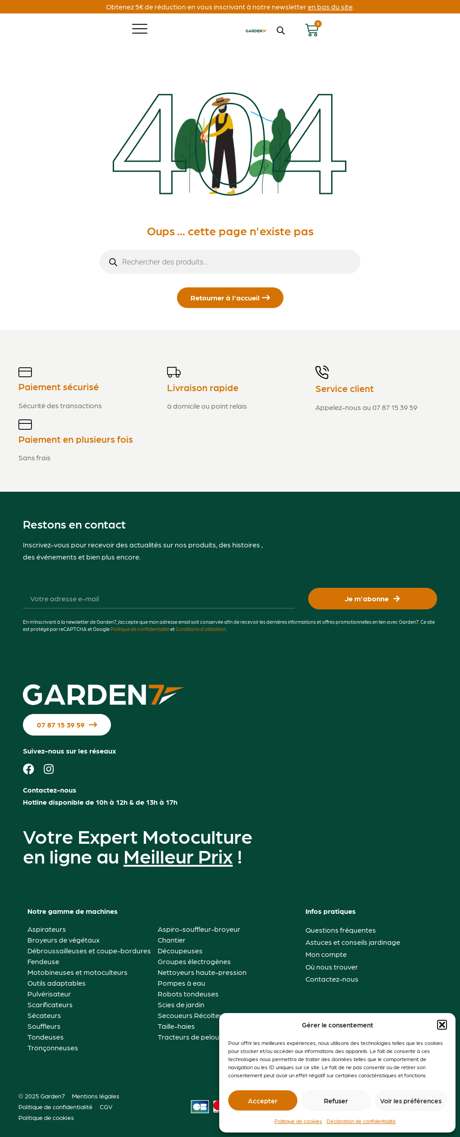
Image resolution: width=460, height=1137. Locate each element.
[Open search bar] (280, 30)
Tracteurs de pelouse (192, 1036)
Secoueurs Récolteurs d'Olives (207, 1015)
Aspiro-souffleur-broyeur (199, 929)
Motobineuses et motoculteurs (77, 972)
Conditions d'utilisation (201, 629)
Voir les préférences (411, 1101)
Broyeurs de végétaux (63, 939)
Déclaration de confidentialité (361, 1121)
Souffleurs (44, 1026)
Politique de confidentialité (140, 629)
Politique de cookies (298, 1121)
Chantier (172, 939)
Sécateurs (44, 1015)
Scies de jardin (181, 1004)
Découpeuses (180, 950)
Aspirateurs (46, 929)
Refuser (336, 1101)
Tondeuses (45, 1036)
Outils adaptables (56, 982)
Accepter (263, 1101)
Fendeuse (43, 961)
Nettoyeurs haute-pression (202, 972)
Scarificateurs (50, 1004)
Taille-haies (176, 1026)
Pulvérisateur (49, 993)
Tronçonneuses (52, 1047)
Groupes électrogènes (194, 961)
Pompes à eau (181, 982)
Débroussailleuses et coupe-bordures (89, 950)
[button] (442, 1024)
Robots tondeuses (188, 993)
